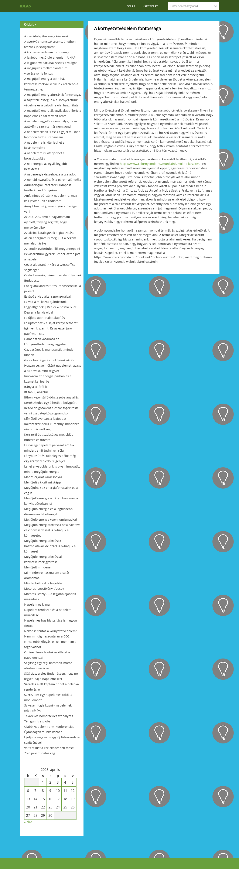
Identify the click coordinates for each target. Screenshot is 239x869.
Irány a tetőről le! (36, 387)
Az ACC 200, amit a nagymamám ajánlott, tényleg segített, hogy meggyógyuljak (47, 222)
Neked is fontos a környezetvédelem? (50, 631)
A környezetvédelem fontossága (46, 52)
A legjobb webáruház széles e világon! (51, 63)
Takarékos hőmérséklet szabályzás (48, 716)
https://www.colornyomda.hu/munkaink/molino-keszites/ (160, 164)
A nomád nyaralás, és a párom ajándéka (52, 180)
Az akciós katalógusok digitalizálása (49, 233)
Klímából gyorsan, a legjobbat (45, 419)
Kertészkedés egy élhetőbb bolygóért (50, 403)
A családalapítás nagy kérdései (46, 36)
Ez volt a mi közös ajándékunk (45, 302)
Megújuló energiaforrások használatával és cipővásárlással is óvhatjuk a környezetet (52, 530)
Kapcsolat (150, 6)
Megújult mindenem (38, 567)
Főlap (131, 6)
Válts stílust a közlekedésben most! (49, 748)
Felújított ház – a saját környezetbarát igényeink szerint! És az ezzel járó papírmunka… (51, 328)
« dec (28, 822)
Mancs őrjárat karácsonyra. (43, 477)
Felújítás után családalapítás (44, 318)
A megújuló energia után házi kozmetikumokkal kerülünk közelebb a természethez (51, 84)
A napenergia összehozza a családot (50, 174)
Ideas (25, 5)
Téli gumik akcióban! (38, 721)
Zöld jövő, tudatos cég (39, 753)
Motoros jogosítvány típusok (44, 588)
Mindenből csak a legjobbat (44, 583)
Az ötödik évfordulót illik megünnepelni (52, 249)
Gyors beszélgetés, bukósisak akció (49, 360)
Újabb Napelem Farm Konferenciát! (49, 727)
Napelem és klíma (37, 604)
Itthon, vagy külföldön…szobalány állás (51, 397)
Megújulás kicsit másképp (42, 482)
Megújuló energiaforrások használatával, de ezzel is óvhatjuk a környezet (50, 546)
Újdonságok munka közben (43, 732)
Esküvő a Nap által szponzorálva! (47, 296)
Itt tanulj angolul (36, 392)
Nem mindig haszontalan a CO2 (46, 636)
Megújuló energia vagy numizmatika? (50, 519)
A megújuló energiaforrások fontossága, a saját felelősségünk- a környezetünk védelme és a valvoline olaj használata (52, 100)
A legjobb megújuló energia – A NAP (49, 57)
